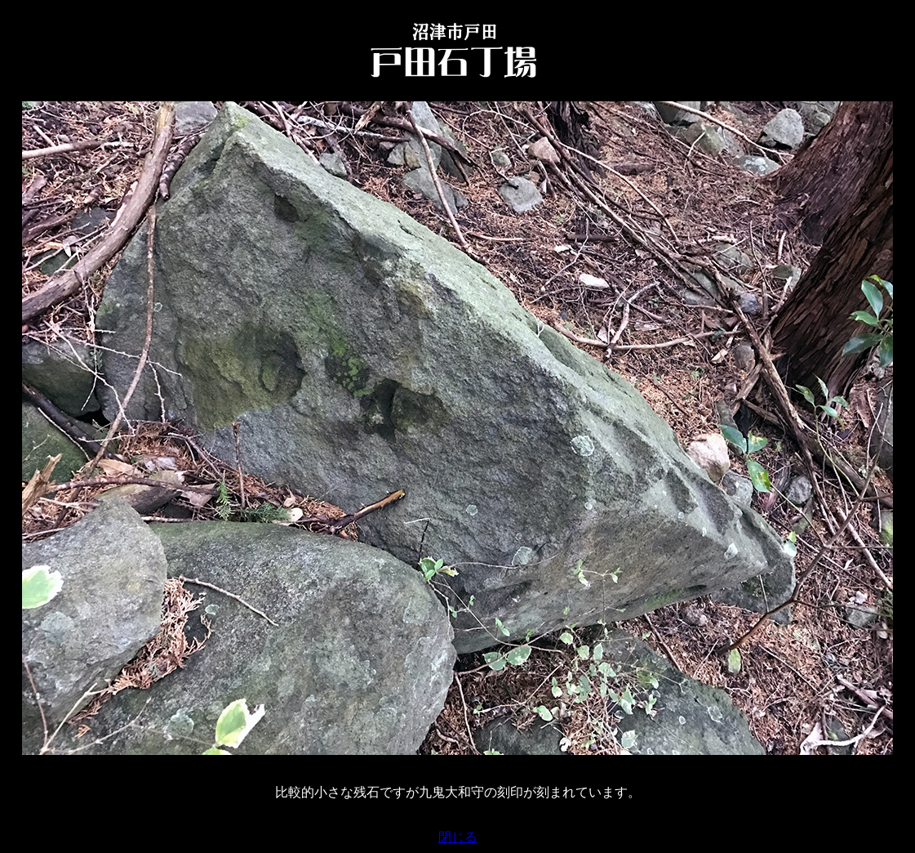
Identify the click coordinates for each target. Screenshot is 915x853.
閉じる (457, 837)
